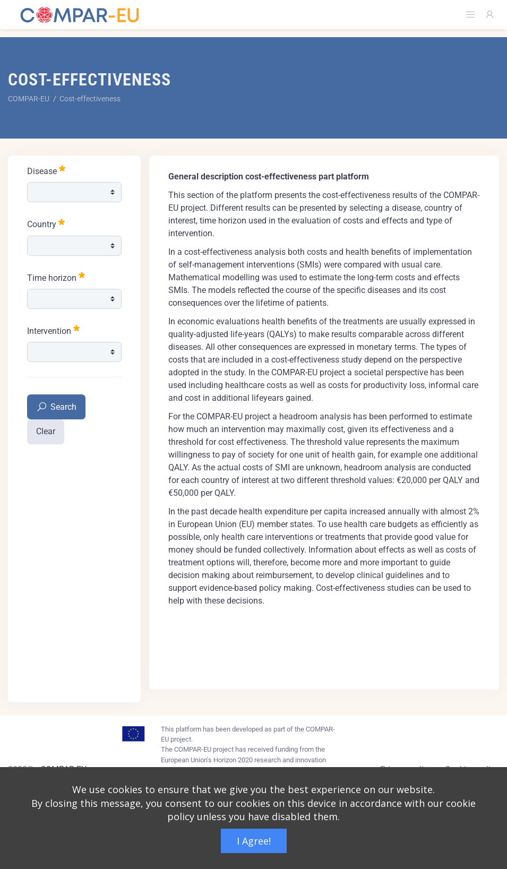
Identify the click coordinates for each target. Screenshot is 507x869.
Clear (45, 431)
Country (46, 223)
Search (56, 407)
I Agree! (254, 840)
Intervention (53, 330)
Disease (46, 170)
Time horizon (56, 277)
